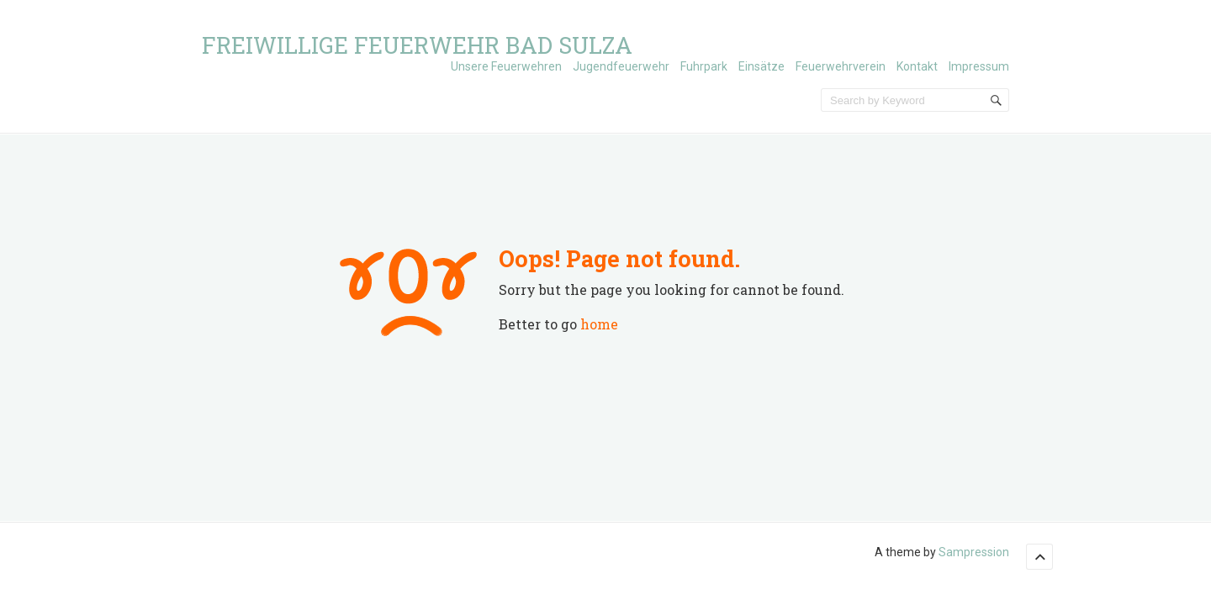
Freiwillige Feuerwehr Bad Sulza (417, 45)
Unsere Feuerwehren (506, 66)
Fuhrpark (703, 66)
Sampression (974, 552)
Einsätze (761, 66)
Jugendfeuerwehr (621, 66)
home (599, 324)
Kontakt (917, 66)
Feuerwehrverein (841, 66)
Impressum (979, 66)
